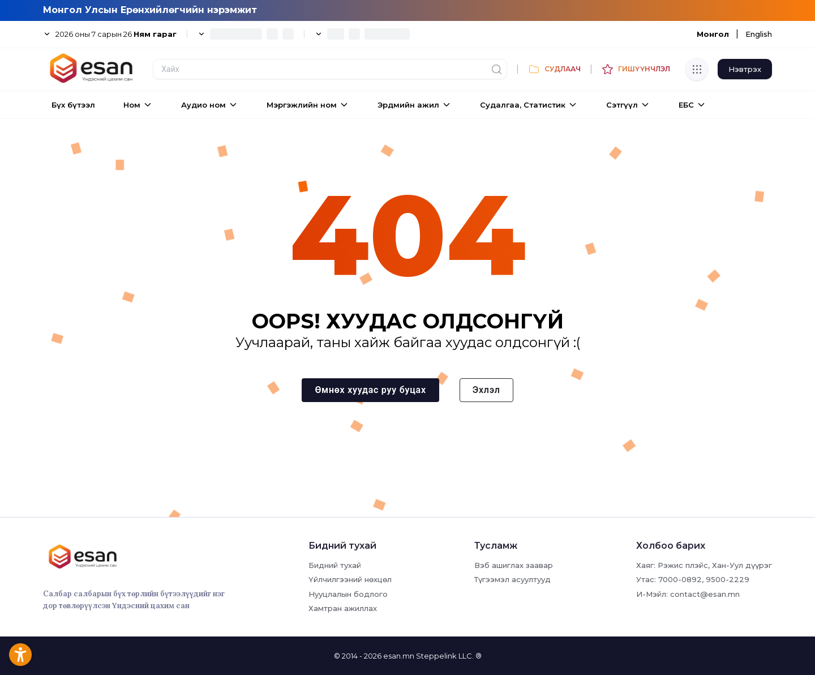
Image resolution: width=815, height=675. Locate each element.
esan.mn (398, 655)
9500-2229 (727, 579)
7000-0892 (680, 579)
